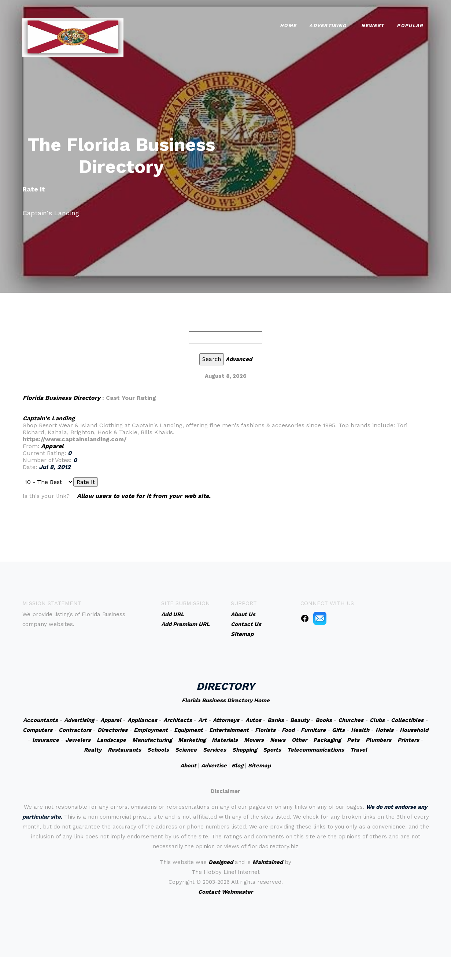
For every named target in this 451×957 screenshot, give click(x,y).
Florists (265, 730)
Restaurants (124, 749)
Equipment (188, 730)
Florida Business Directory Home (226, 700)
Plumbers (378, 740)
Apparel (52, 446)
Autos (253, 720)
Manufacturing (152, 740)
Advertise (214, 765)
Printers (408, 740)
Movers (254, 740)
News (277, 740)
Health (360, 730)
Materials (225, 740)
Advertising (327, 24)
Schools (158, 749)
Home (288, 24)
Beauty (299, 720)
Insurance (45, 740)
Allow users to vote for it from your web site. (144, 495)
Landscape (111, 740)
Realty (92, 749)
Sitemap (259, 765)
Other (299, 740)
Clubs (377, 720)
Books (323, 720)
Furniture (313, 730)
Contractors (75, 730)
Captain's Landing (49, 418)
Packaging (327, 740)
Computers (37, 730)
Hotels (384, 730)
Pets (353, 740)
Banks (275, 720)
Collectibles (407, 720)
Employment (151, 730)
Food (288, 730)
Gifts (338, 730)
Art (202, 720)
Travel (358, 749)
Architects (177, 720)
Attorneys (226, 720)
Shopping (244, 749)
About (188, 765)
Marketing (192, 740)
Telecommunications (315, 749)
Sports (272, 749)
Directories (112, 730)
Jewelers (77, 740)
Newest (372, 24)
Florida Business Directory (61, 397)
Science (186, 749)
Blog (237, 765)
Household (414, 730)
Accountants (40, 720)
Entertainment (229, 730)
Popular (410, 24)
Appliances (142, 720)
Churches (350, 720)
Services (214, 749)
